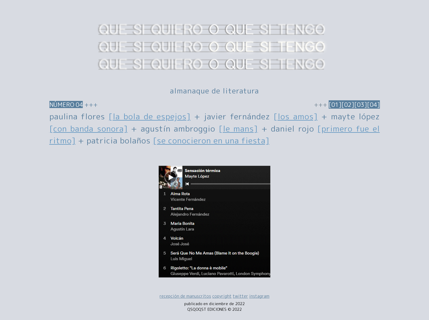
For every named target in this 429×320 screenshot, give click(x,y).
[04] (373, 104)
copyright (222, 296)
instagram (259, 296)
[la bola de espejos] (150, 116)
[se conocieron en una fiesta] (211, 140)
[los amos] (296, 116)
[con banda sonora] (88, 128)
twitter (240, 296)
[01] (335, 104)
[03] (360, 104)
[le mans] (238, 128)
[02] (347, 104)
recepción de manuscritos (185, 296)
